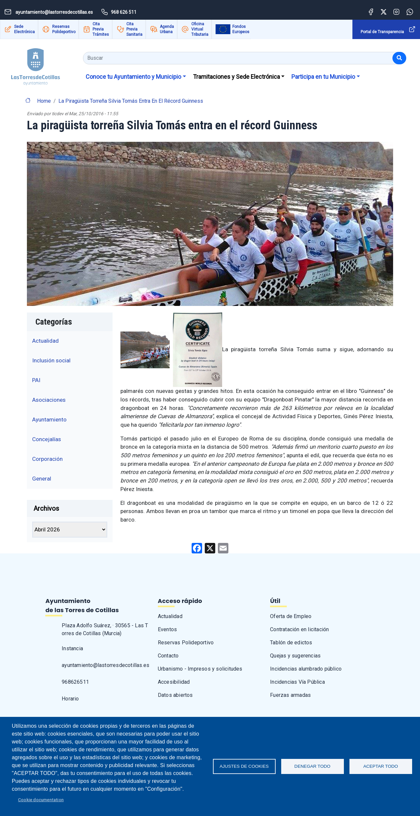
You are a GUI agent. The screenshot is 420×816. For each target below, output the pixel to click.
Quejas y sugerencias (295, 656)
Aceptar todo (380, 766)
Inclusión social (51, 360)
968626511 (75, 682)
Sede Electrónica (24, 29)
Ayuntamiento (49, 419)
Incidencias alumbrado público (306, 669)
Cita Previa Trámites (101, 29)
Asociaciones (49, 400)
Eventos (167, 629)
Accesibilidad (174, 682)
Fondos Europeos (240, 29)
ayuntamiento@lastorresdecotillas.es (105, 665)
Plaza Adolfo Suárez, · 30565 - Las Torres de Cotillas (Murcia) (105, 629)
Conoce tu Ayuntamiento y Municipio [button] (133, 76)
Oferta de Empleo (290, 616)
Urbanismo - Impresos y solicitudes (200, 669)
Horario (70, 699)
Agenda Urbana (167, 29)
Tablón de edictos (291, 642)
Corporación (47, 459)
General (41, 478)
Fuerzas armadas (290, 695)
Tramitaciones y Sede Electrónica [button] (236, 76)
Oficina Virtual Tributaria (199, 29)
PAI (36, 380)
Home (44, 101)
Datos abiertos (175, 695)
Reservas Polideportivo (63, 29)
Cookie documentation (41, 799)
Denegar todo (312, 766)
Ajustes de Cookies (244, 766)
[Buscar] (399, 58)
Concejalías (46, 439)
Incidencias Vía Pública (297, 682)
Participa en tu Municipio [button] (323, 76)
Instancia (72, 648)
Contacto (168, 656)
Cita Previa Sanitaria (134, 29)
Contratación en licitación (299, 629)
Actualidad (45, 340)
